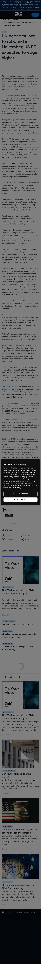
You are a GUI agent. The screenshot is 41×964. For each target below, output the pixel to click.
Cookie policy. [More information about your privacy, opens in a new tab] (16, 488)
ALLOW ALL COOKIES (20, 499)
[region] (20, 482)
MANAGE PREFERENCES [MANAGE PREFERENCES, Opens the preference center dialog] (20, 494)
